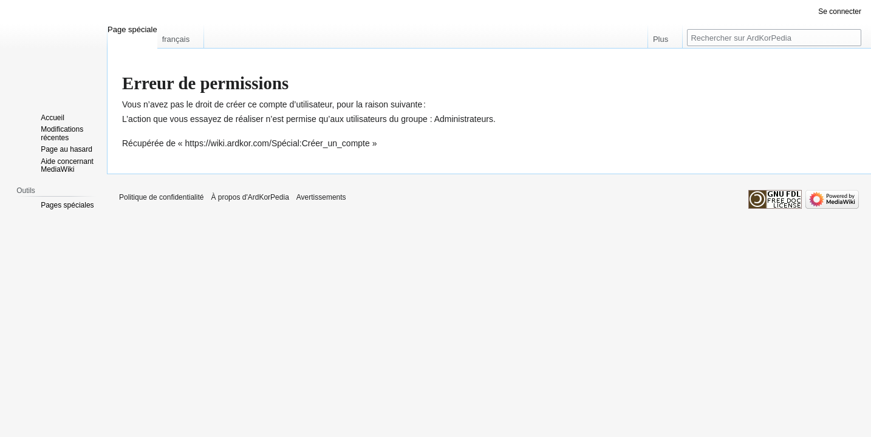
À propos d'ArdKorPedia (250, 197)
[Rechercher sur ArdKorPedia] (774, 37)
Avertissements (321, 197)
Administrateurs (463, 119)
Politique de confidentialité (161, 197)
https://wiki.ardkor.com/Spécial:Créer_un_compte (277, 143)
